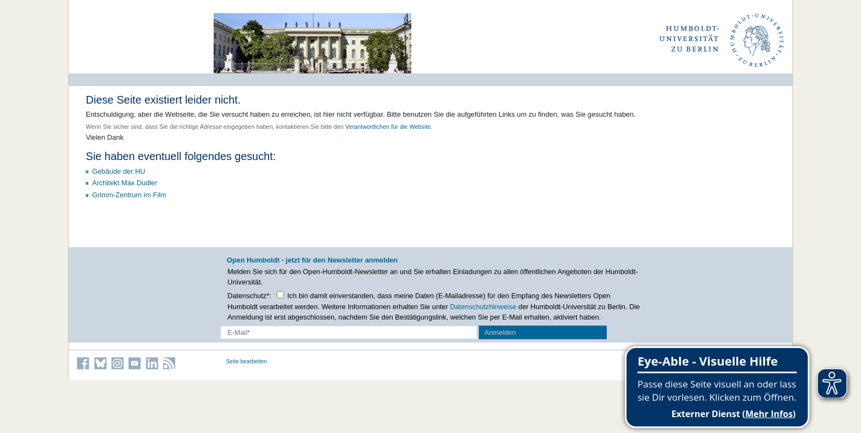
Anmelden (500, 332)
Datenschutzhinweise (483, 307)
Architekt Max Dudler (125, 183)
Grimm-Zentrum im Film (129, 195)
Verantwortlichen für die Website (388, 126)
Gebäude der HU (119, 171)
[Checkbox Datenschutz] (280, 294)
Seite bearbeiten (246, 361)
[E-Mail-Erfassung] (349, 332)
